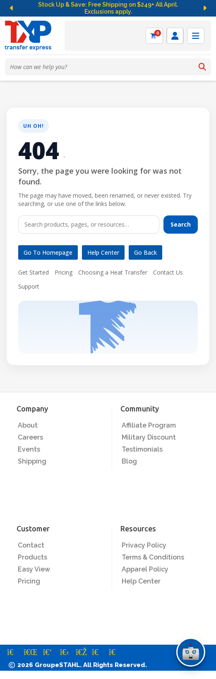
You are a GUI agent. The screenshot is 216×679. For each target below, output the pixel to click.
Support (28, 286)
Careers (30, 437)
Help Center (103, 252)
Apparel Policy (145, 569)
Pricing (63, 272)
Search (180, 224)
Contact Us (168, 272)
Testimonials (142, 449)
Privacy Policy (144, 545)
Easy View (34, 569)
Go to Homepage (48, 252)
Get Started (33, 272)
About (28, 425)
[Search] (202, 67)
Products (32, 557)
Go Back (145, 252)
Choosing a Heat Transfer (112, 272)
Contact (31, 545)
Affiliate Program (149, 425)
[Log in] (175, 36)
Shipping (32, 461)
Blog (129, 461)
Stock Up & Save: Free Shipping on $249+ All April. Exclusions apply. (108, 8)
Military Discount (149, 437)
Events (29, 449)
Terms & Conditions (153, 557)
